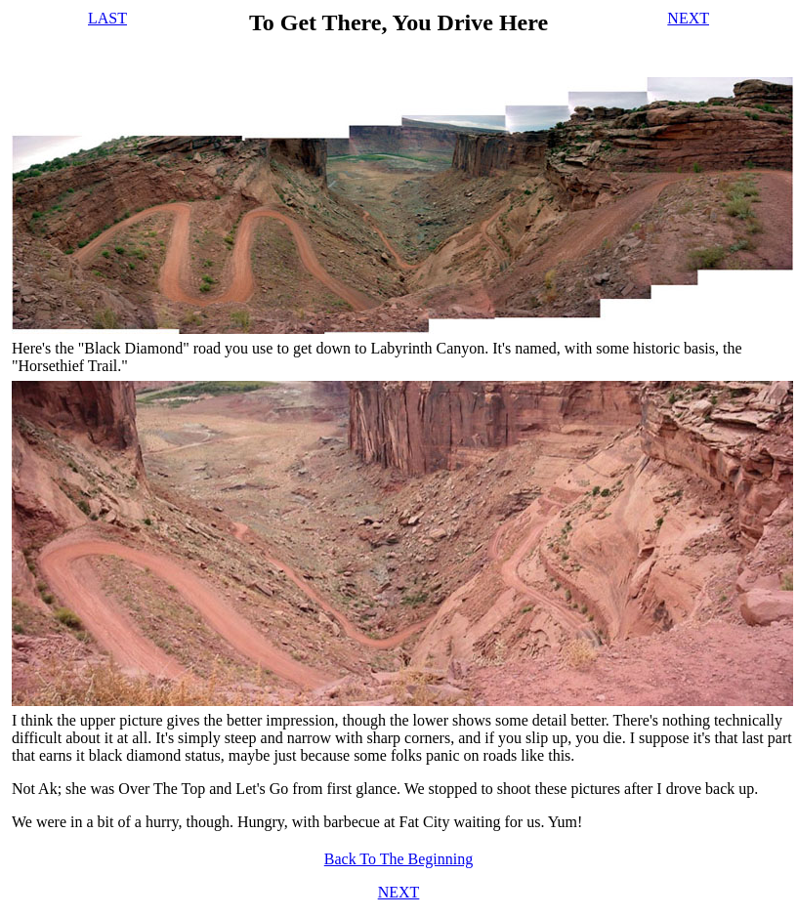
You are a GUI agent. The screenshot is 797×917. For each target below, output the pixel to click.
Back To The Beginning (399, 859)
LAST (107, 18)
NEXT (688, 18)
